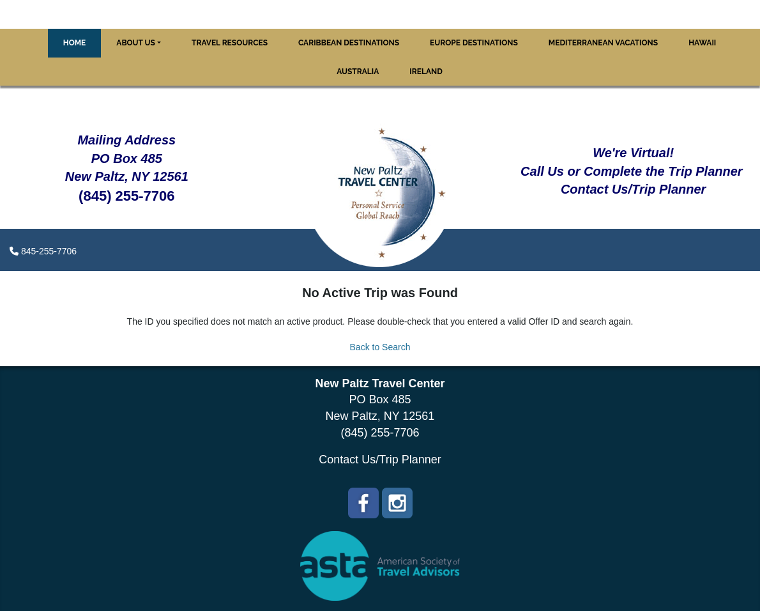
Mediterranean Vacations (603, 42)
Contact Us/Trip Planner (380, 459)
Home (74, 42)
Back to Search (380, 347)
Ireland (425, 71)
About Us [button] (135, 42)
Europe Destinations (474, 42)
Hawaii (702, 42)
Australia (358, 71)
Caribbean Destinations (348, 42)
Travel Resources (230, 42)
